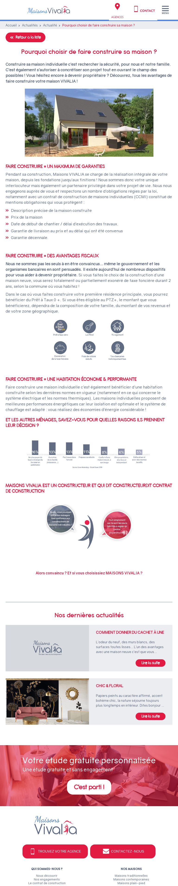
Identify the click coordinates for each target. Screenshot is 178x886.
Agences (117, 11)
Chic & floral (109, 685)
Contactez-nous (123, 851)
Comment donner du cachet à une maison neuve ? (130, 632)
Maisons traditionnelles (131, 875)
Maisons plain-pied (131, 883)
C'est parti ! (89, 787)
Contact (143, 9)
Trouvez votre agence (55, 851)
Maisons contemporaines (131, 879)
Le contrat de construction (47, 883)
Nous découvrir (46, 875)
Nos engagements (47, 879)
